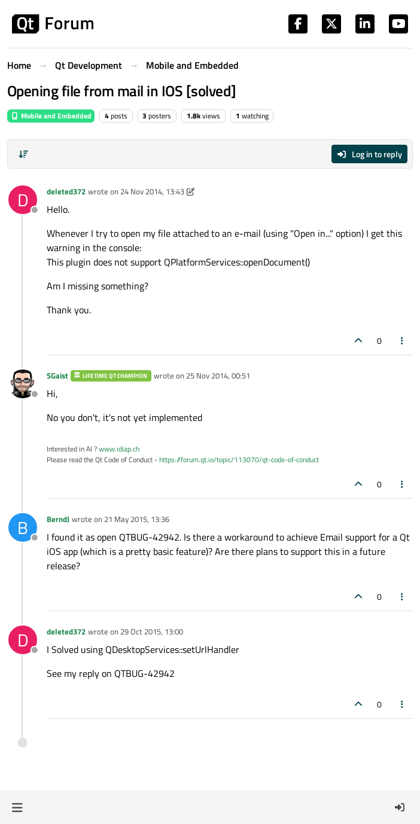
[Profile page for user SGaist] (22, 384)
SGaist (57, 376)
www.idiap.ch (119, 448)
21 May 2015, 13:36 (136, 519)
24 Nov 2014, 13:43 (152, 191)
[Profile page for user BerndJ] (22, 527)
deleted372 (66, 191)
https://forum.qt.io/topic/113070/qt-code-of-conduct (239, 459)
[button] (17, 807)
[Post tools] (402, 340)
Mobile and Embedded (51, 115)
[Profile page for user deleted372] (22, 199)
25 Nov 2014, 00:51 (218, 376)
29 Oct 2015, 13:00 (151, 631)
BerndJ (58, 519)
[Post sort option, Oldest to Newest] (23, 154)
